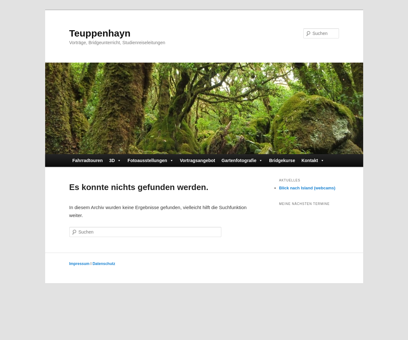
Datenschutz (104, 264)
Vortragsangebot (197, 160)
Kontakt (312, 160)
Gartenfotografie (242, 160)
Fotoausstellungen (150, 160)
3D (115, 160)
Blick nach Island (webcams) (307, 188)
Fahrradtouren (88, 160)
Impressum (79, 264)
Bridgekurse (282, 160)
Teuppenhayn (100, 33)
